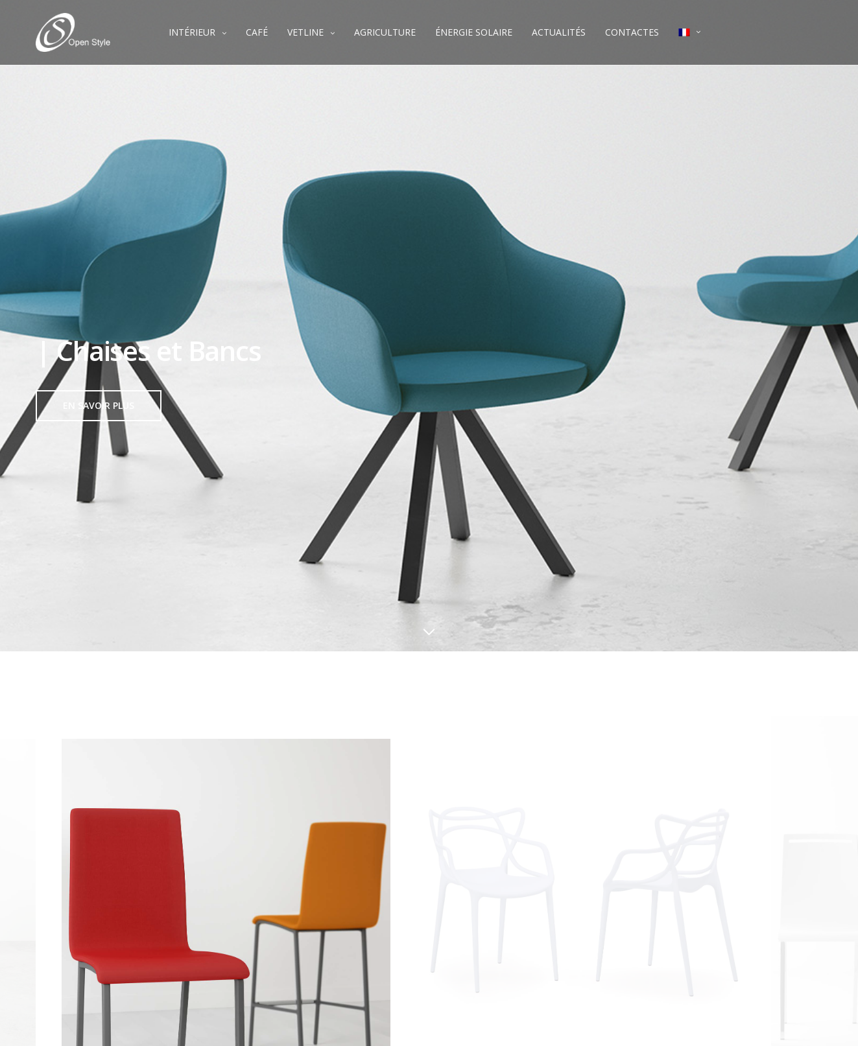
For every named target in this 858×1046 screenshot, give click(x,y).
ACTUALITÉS (559, 32)
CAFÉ (257, 32)
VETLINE (305, 32)
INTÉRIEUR (192, 32)
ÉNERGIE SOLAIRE (473, 32)
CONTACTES (632, 32)
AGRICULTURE (385, 32)
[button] (98, 405)
